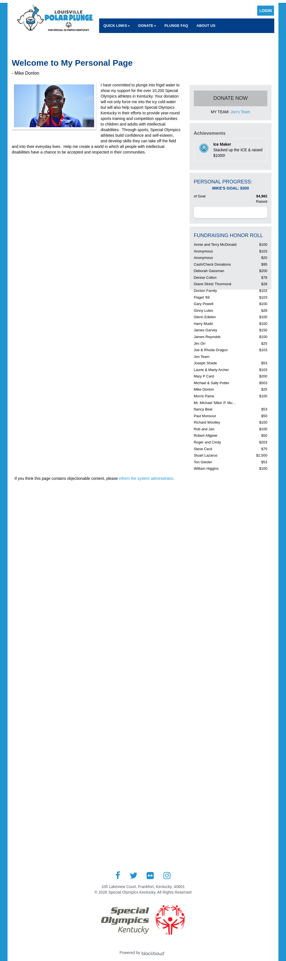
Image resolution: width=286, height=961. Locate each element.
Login (265, 10)
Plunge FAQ (176, 25)
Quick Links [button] (116, 25)
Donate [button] (147, 25)
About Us (205, 25)
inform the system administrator (146, 478)
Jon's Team (240, 112)
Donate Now (230, 98)
